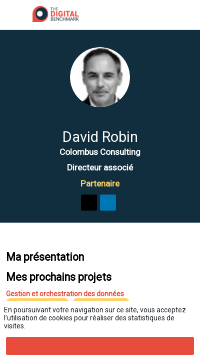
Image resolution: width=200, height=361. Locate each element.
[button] (15, 15)
